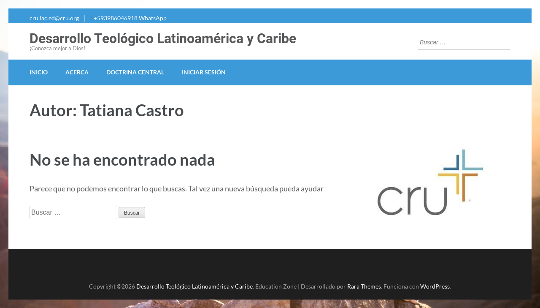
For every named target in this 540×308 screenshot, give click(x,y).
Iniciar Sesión (204, 72)
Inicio (39, 72)
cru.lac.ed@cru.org (54, 18)
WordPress (435, 286)
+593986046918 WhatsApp (130, 18)
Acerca (77, 72)
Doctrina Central (135, 72)
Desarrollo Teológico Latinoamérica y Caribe (163, 38)
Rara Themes (364, 286)
